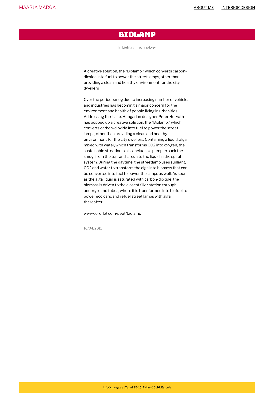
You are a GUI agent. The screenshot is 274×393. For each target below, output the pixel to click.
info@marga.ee (113, 387)
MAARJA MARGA (37, 7)
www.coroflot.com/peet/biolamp (112, 213)
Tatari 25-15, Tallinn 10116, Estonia (148, 387)
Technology (146, 47)
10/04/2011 (93, 228)
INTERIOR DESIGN (238, 7)
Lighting (128, 47)
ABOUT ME (204, 7)
